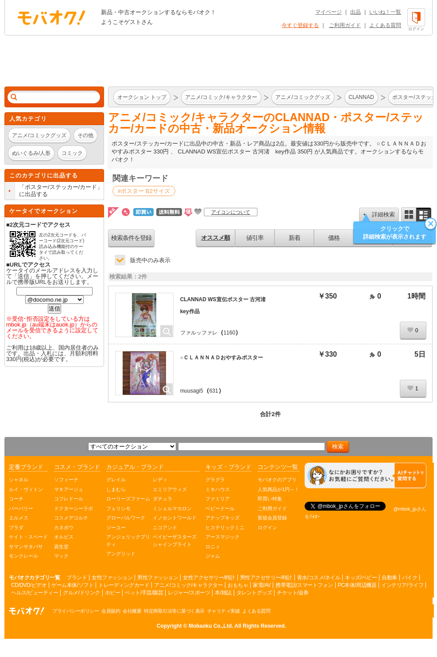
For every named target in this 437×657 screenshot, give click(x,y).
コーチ (16, 498)
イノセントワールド (175, 517)
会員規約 (110, 611)
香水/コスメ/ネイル (318, 577)
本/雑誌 (223, 593)
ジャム (212, 556)
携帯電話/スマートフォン (304, 585)
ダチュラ (162, 498)
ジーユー (116, 527)
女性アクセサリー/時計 (209, 577)
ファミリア (217, 498)
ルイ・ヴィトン (26, 489)
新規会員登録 (272, 517)
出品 (355, 12)
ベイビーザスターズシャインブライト (175, 540)
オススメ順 (215, 237)
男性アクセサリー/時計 (266, 577)
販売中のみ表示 (150, 260)
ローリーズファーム (128, 498)
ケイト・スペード (28, 536)
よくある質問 (385, 25)
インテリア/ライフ (402, 585)
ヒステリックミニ (224, 527)
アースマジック (222, 536)
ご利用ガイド (345, 25)
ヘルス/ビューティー (34, 593)
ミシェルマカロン (172, 508)
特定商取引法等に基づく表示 (174, 611)
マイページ (328, 12)
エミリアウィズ (170, 489)
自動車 (389, 577)
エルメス (18, 517)
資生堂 (61, 546)
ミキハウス (217, 489)
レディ (160, 479)
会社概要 (132, 611)
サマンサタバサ (26, 546)
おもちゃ (238, 585)
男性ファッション (157, 577)
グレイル (116, 479)
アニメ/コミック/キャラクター (188, 585)
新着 (294, 237)
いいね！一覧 (385, 12)
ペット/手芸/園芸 (144, 593)
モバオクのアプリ (277, 479)
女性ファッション (112, 577)
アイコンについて (230, 212)
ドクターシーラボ (73, 508)
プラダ (16, 527)
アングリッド (120, 553)
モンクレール (23, 556)
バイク (410, 577)
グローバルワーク (125, 517)
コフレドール (68, 498)
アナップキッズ (222, 517)
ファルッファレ (198, 333)
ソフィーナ (66, 479)
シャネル (18, 479)
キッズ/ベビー (361, 577)
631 (213, 391)
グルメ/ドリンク (81, 593)
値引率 (254, 237)
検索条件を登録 (131, 237)
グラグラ (215, 479)
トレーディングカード (123, 585)
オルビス (63, 536)
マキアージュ (68, 489)
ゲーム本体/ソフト (72, 585)
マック (61, 556)
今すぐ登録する (300, 25)
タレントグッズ (254, 593)
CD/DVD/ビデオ (28, 585)
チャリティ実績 (223, 611)
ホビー (112, 593)
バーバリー (21, 508)
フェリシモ (118, 508)
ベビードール (220, 508)
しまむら (116, 489)
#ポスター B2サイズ (144, 191)
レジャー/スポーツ (189, 593)
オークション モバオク (51, 17)
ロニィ (212, 546)
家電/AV (262, 585)
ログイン (267, 527)
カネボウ (63, 527)
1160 (230, 333)
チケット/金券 (293, 593)
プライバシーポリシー (75, 611)
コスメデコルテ (71, 517)
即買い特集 (270, 498)
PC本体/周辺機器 (357, 585)
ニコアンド (165, 527)
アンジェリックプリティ (128, 540)
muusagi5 (191, 391)
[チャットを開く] (365, 476)
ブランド (76, 577)
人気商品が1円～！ (278, 489)
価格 (334, 237)
